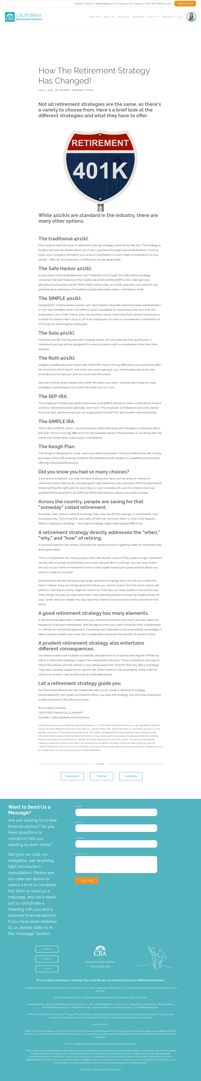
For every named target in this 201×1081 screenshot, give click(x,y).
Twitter (102, 776)
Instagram (47, 959)
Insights (153, 17)
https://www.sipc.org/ (111, 1069)
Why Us (109, 17)
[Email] (116, 828)
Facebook (72, 776)
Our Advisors (121, 3)
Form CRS (150, 3)
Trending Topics (82, 90)
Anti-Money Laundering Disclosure (113, 980)
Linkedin (131, 776)
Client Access (185, 3)
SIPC (89, 1007)
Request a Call (173, 17)
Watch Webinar (103, 3)
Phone (79, 838)
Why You (95, 17)
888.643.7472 (165, 3)
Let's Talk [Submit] (87, 880)
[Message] (116, 864)
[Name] (116, 812)
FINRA (83, 1007)
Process (123, 17)
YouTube (47, 969)
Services (138, 17)
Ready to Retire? (84, 3)
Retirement (62, 90)
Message (81, 854)
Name (79, 806)
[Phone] (116, 844)
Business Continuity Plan (73, 980)
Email (79, 822)
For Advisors (137, 3)
